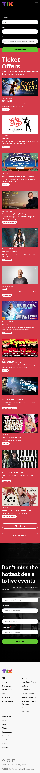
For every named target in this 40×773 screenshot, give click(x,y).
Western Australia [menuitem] (29, 697)
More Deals (20, 526)
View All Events (20, 535)
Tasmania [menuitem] (25, 708)
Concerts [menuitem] (5, 736)
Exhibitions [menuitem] (6, 747)
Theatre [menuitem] (5, 728)
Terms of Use (7, 765)
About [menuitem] (4, 682)
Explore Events (20, 50)
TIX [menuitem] (3, 678)
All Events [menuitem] (6, 697)
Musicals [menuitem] (5, 724)
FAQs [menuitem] (4, 694)
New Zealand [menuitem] (27, 712)
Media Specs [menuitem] (7, 690)
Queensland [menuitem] (26, 690)
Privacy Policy (20, 765)
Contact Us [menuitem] (6, 686)
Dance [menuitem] (4, 744)
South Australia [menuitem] (28, 694)
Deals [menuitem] (4, 720)
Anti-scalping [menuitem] (7, 701)
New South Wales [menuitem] (29, 682)
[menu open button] (36, 3)
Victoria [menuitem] (25, 686)
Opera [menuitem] (4, 740)
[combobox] (20, 22)
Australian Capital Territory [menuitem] (29, 702)
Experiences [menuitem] (7, 732)
